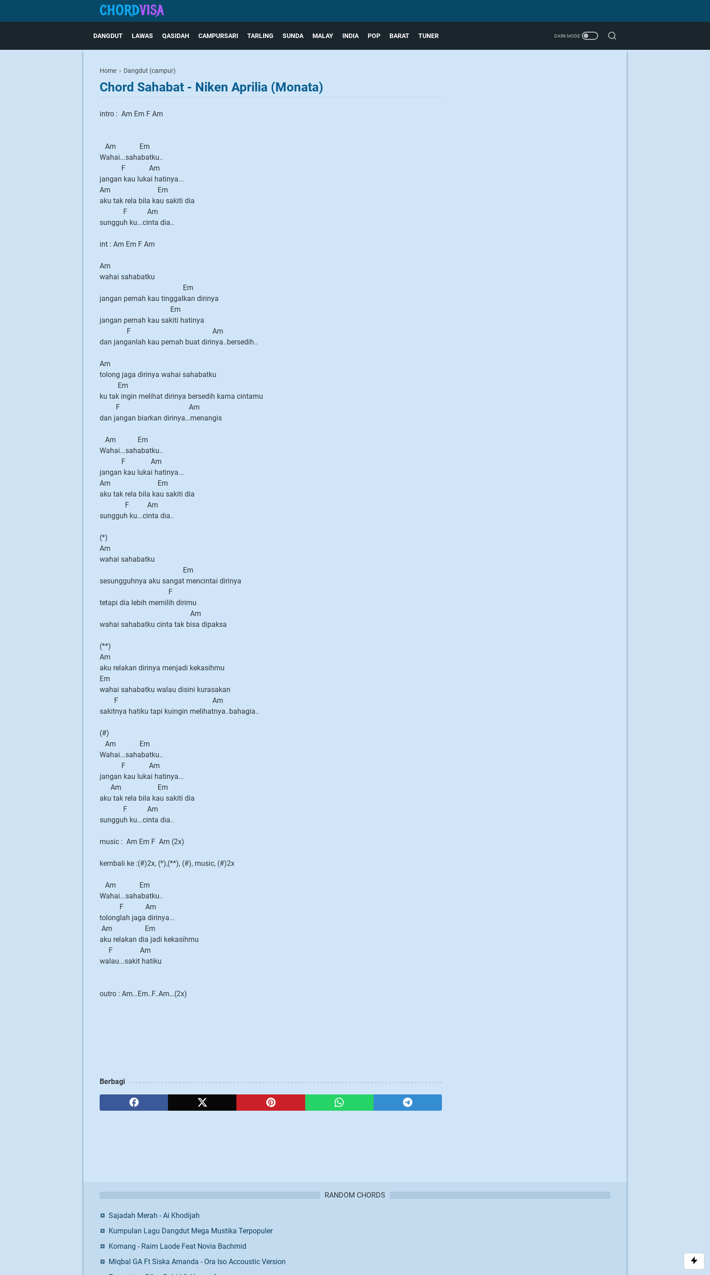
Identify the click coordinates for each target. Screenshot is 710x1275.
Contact (312, 1225)
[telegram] (408, 1102)
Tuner (435, 35)
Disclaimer (344, 1225)
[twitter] (202, 1102)
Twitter (573, 285)
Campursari (225, 35)
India (357, 35)
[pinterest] (270, 1102)
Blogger (403, 1240)
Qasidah (182, 35)
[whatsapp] (339, 1102)
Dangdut (114, 35)
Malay (329, 35)
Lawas (148, 35)
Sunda (299, 35)
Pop (380, 35)
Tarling (267, 35)
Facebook (516, 285)
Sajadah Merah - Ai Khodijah (529, 90)
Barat (406, 35)
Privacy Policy (384, 1225)
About (285, 1225)
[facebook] (134, 1102)
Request (421, 1225)
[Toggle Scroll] (694, 1261)
